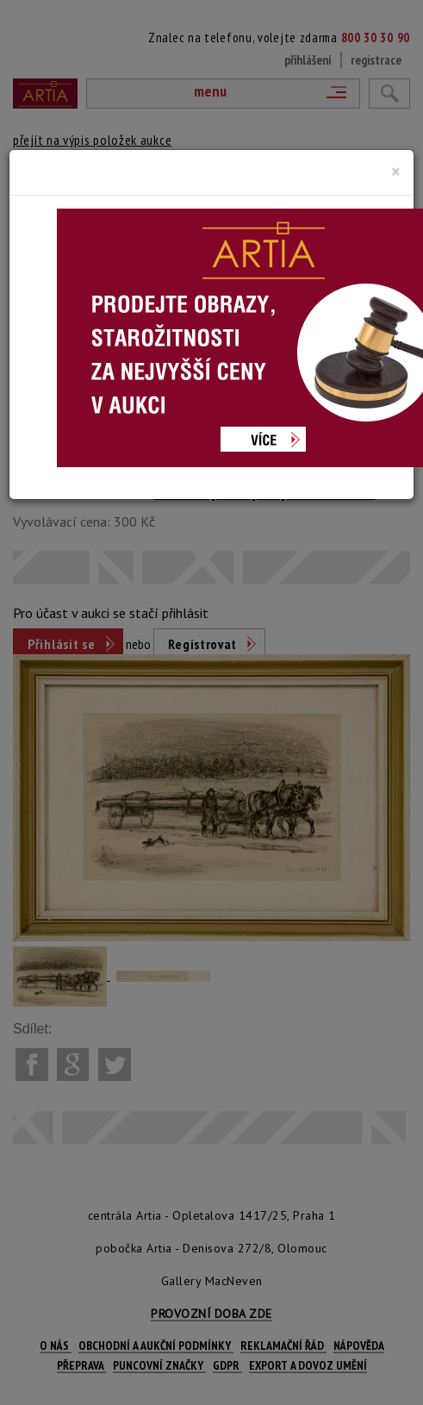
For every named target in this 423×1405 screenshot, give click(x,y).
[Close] (396, 171)
